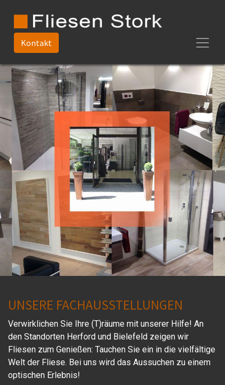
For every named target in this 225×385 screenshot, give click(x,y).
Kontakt (36, 42)
